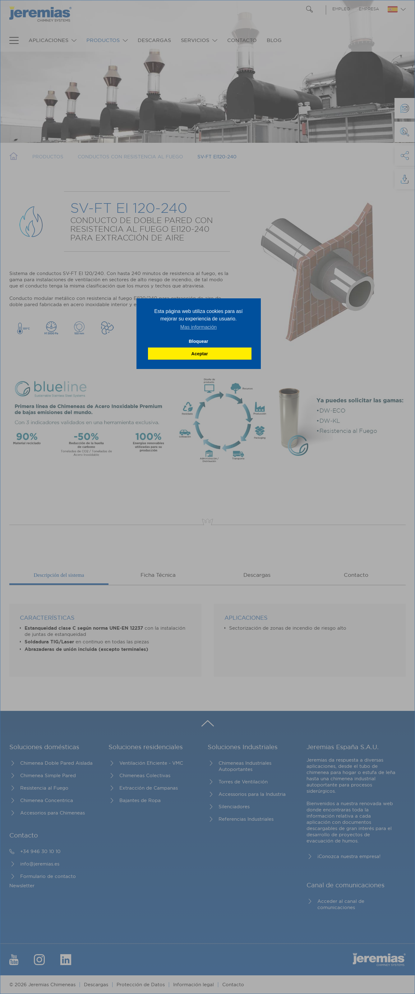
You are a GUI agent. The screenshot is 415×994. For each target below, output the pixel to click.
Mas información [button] (198, 327)
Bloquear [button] (198, 341)
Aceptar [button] (199, 353)
